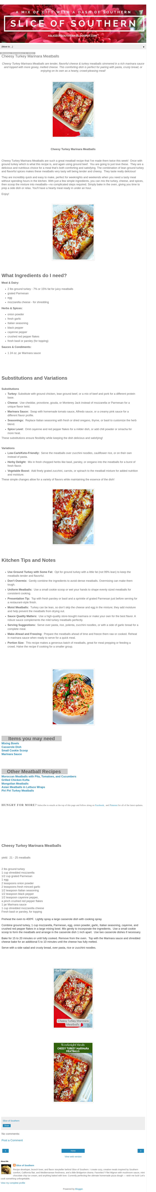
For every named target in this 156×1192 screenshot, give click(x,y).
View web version (73, 1156)
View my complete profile (13, 1183)
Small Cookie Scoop (15, 750)
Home (73, 1151)
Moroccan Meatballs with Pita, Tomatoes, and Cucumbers (39, 776)
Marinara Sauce (12, 754)
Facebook (99, 805)
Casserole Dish (11, 747)
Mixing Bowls (10, 743)
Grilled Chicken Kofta (15, 779)
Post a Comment (12, 1140)
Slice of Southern (25, 1165)
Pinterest (114, 805)
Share (6, 1126)
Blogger (79, 1189)
